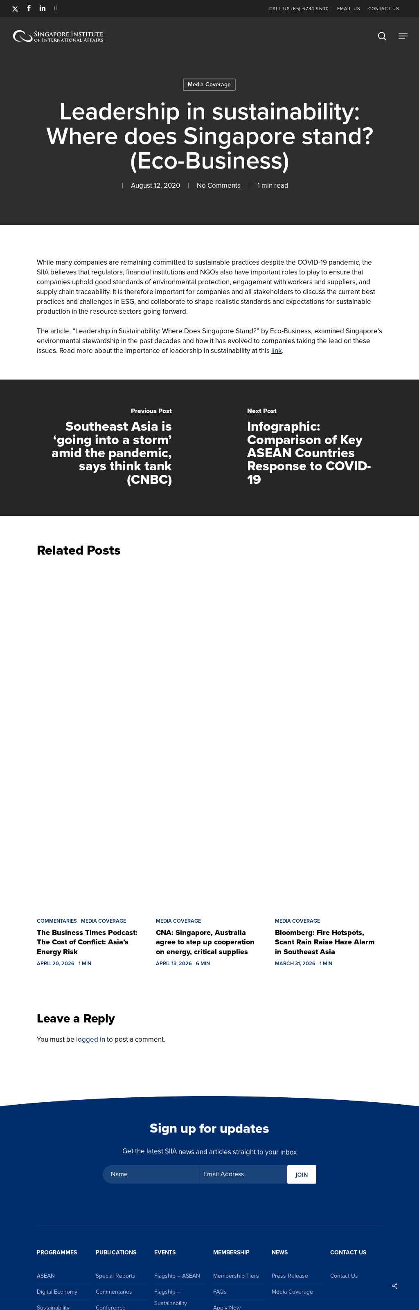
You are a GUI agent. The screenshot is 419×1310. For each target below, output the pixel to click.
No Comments (219, 185)
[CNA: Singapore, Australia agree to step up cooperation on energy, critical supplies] (209, 735)
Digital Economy (57, 1292)
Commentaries (57, 921)
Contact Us (344, 1276)
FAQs (220, 1292)
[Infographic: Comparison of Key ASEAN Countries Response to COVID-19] (314, 448)
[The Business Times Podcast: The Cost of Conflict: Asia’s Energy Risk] (90, 735)
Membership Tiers (236, 1276)
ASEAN (46, 1276)
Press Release (290, 1276)
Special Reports (115, 1276)
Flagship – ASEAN (177, 1276)
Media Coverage (209, 84)
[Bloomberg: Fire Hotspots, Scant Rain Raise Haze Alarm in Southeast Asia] (328, 735)
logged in (90, 1039)
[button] (403, 36)
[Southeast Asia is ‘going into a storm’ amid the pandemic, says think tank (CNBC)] (105, 448)
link (276, 351)
